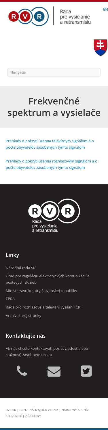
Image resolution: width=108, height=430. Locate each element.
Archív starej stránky (23, 315)
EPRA (10, 298)
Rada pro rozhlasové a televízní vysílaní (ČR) (43, 307)
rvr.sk (11, 409)
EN (105, 9)
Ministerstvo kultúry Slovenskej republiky (41, 290)
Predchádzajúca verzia (39, 409)
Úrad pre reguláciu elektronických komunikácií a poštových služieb (48, 279)
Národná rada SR (20, 267)
